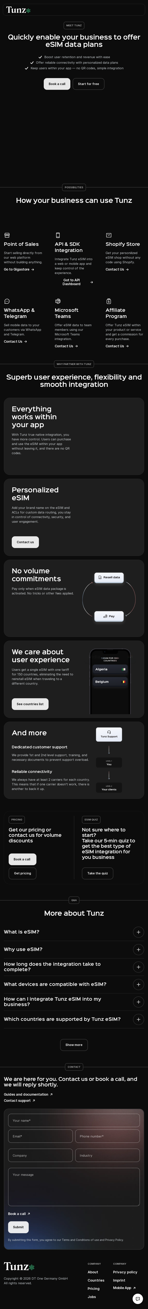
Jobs (92, 1297)
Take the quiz (97, 873)
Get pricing (22, 873)
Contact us (25, 542)
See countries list (30, 704)
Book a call (57, 84)
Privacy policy (125, 1272)
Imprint (119, 1280)
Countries (96, 1280)
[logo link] (18, 9)
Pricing (94, 1289)
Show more (74, 1045)
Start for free (88, 84)
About (93, 1272)
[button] (139, 10)
